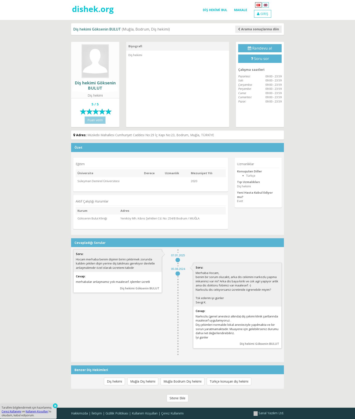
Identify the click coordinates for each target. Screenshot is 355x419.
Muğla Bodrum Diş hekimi (182, 381)
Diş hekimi (114, 381)
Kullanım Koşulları (145, 413)
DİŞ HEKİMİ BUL (215, 10)
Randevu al (260, 48)
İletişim (96, 413)
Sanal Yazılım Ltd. (269, 413)
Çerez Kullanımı (172, 413)
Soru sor (260, 58)
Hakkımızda (79, 413)
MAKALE (240, 10)
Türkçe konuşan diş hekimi (229, 381)
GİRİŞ (262, 14)
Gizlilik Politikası (117, 413)
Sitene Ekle (177, 398)
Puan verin (95, 120)
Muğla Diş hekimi (142, 381)
